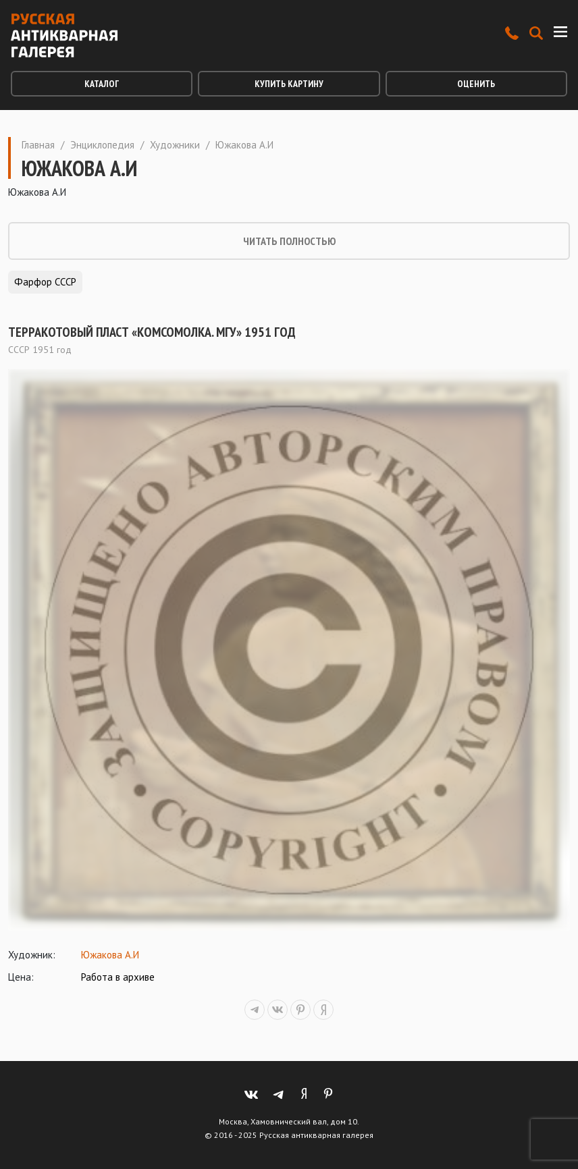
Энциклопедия (102, 144)
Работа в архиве (118, 977)
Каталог (101, 84)
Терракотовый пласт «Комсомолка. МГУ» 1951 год (152, 332)
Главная (38, 144)
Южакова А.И (110, 954)
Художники (175, 144)
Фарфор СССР (45, 281)
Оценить (476, 84)
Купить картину (289, 84)
